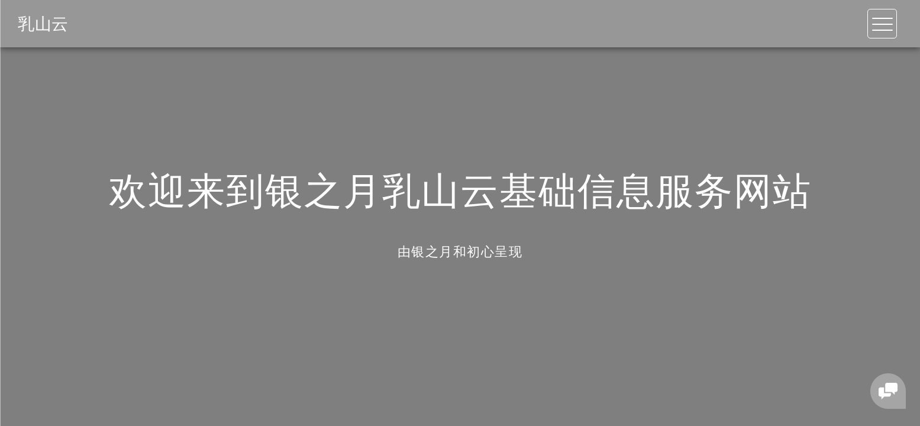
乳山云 (43, 23)
